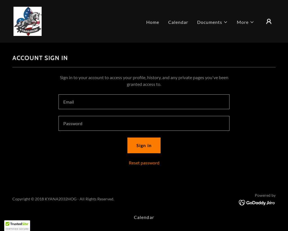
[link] (28, 20)
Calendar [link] (178, 22)
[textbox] (144, 101)
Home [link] (152, 22)
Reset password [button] (144, 162)
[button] (212, 22)
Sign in (143, 145)
